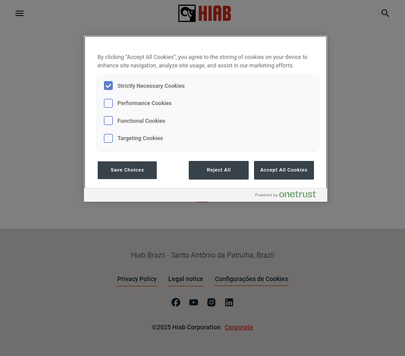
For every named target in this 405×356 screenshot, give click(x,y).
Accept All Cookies (283, 170)
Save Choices (127, 170)
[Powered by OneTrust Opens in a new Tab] (289, 196)
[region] (205, 118)
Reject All (219, 170)
